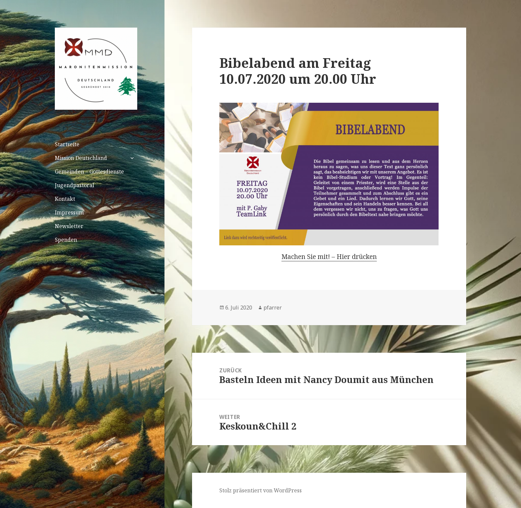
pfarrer (272, 307)
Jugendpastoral (74, 185)
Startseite (67, 144)
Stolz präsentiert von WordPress (260, 490)
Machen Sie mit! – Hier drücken (329, 256)
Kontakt (65, 198)
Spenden (66, 239)
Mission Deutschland (81, 158)
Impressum (69, 212)
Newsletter (69, 226)
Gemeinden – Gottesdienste (89, 171)
